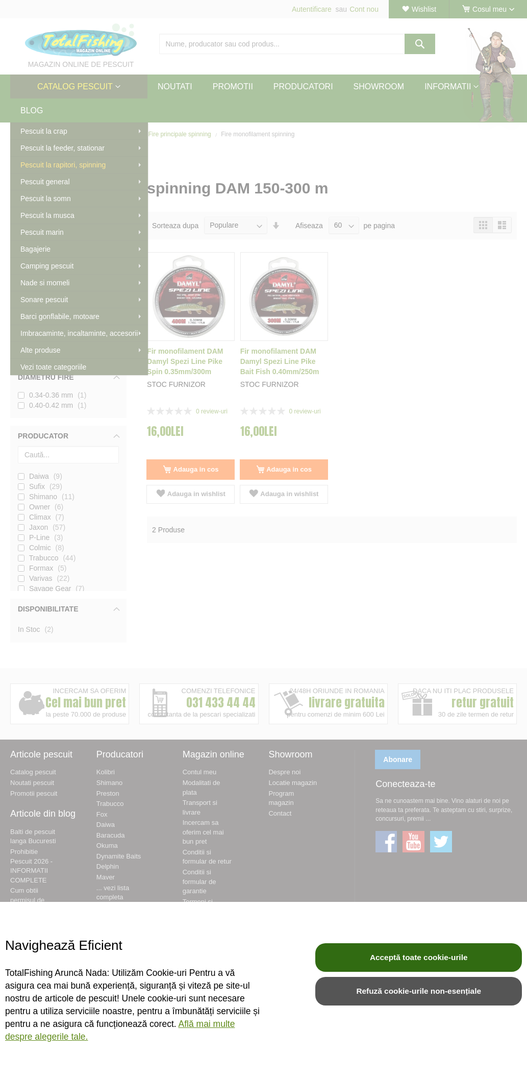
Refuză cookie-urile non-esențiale (418, 991)
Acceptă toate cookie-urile (419, 957)
